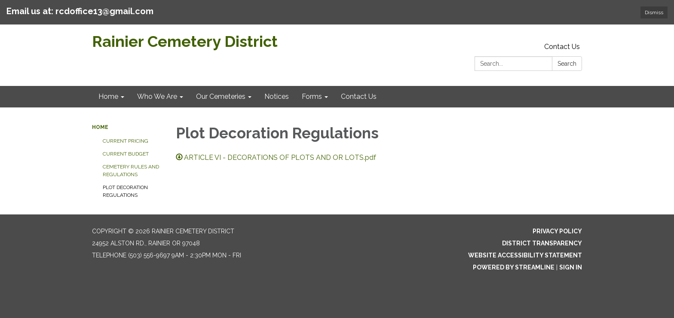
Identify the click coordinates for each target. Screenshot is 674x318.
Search (567, 63)
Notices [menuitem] (276, 96)
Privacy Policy (557, 231)
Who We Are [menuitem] (157, 96)
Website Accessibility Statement (525, 255)
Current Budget (126, 154)
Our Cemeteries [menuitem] (220, 96)
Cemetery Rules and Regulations (131, 170)
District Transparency (542, 243)
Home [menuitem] (108, 96)
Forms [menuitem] (312, 96)
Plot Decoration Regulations (125, 191)
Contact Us (562, 47)
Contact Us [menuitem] (359, 96)
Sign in (570, 267)
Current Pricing (125, 141)
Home (100, 127)
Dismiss (654, 12)
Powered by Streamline (514, 267)
